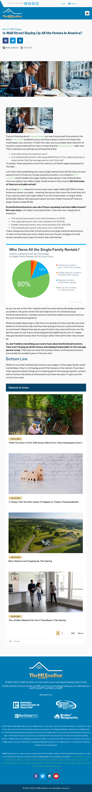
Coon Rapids (48, 760)
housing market (66, 146)
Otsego (36, 763)
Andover (14, 760)
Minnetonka (7, 763)
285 (73, 633)
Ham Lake (71, 760)
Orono (34, 766)
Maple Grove (84, 757)
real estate (17, 139)
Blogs (19, 29)
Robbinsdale (42, 766)
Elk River (43, 763)
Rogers (29, 763)
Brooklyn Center (54, 763)
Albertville (84, 763)
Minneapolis (23, 760)
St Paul (31, 760)
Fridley (57, 766)
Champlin (38, 760)
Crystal (51, 766)
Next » (81, 633)
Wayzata (76, 763)
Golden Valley (66, 763)
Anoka (63, 760)
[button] (87, 13)
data (21, 189)
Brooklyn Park (81, 760)
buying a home (37, 136)
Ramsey (57, 760)
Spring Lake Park (19, 763)
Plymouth (74, 757)
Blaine (7, 760)
